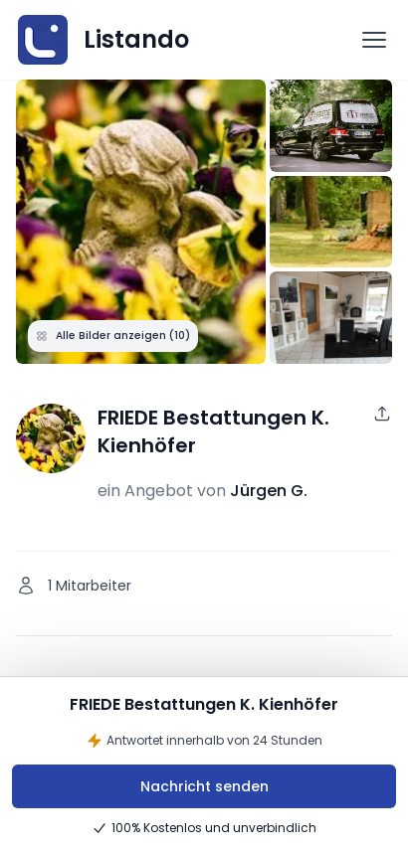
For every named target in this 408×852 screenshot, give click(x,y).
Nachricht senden (204, 786)
